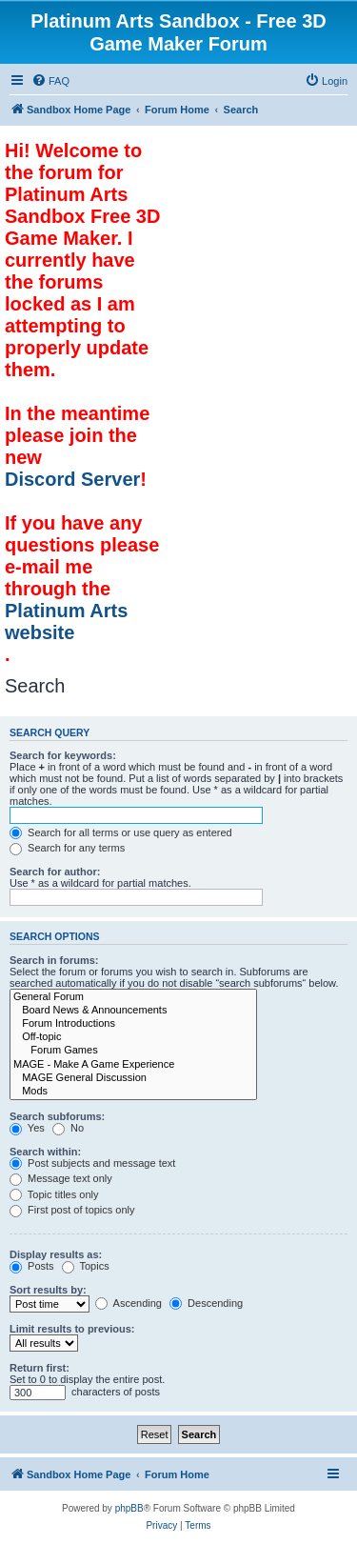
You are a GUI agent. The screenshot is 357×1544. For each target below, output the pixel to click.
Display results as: (56, 1254)
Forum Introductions (133, 1024)
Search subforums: (57, 1116)
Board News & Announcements (133, 1010)
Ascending (128, 1303)
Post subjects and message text (92, 1163)
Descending (206, 1303)
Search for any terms (67, 847)
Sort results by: (48, 1289)
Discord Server (72, 479)
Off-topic (133, 1037)
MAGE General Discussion (133, 1078)
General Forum (133, 997)
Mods (133, 1091)
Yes (27, 1127)
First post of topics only (72, 1209)
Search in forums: (54, 960)
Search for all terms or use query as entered (121, 832)
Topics (85, 1266)
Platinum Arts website (66, 621)
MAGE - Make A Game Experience (133, 1065)
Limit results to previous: (72, 1328)
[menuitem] (50, 81)
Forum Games (133, 1050)
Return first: (39, 1368)
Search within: (45, 1151)
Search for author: (55, 871)
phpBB (129, 1508)
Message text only (61, 1178)
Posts (32, 1266)
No (68, 1127)
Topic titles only (54, 1194)
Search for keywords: (63, 755)
